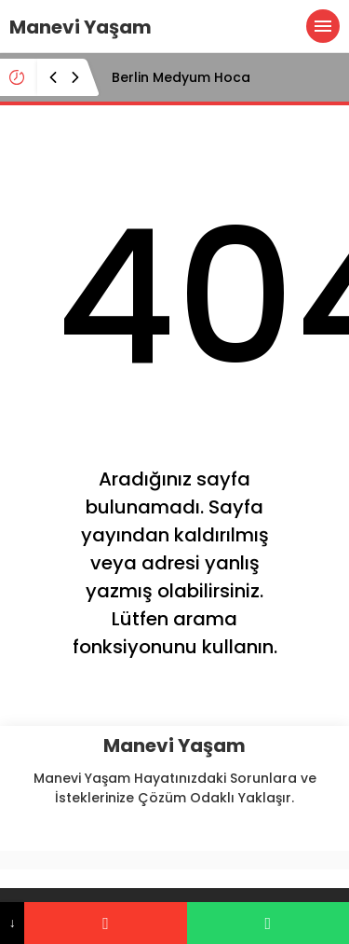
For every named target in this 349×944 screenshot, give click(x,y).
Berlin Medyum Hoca (181, 77)
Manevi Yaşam (80, 27)
